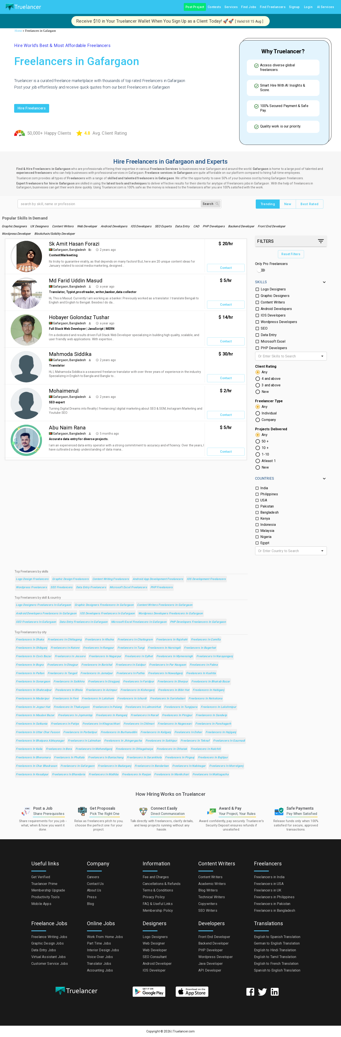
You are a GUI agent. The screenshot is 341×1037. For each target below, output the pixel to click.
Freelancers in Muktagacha (210, 774)
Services (231, 7)
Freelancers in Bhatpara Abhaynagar (40, 740)
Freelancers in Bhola (68, 690)
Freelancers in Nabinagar (189, 766)
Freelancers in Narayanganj (215, 656)
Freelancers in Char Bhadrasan (36, 766)
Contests (214, 7)
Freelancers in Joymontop (75, 715)
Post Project (195, 7)
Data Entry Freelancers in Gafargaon (84, 622)
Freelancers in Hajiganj (221, 732)
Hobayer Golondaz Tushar (79, 317)
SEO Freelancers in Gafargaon (36, 622)
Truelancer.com (184, 1031)
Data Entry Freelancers (91, 587)
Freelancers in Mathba (103, 774)
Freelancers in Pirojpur (177, 715)
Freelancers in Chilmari (139, 723)
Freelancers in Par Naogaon (167, 665)
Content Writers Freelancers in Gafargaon (164, 605)
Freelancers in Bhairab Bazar (211, 681)
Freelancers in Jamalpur (97, 673)
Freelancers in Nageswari (175, 723)
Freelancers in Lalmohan (84, 740)
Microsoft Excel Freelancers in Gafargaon (138, 622)
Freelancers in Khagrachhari (101, 723)
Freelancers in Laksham (98, 698)
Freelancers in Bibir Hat (173, 690)
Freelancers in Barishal (96, 665)
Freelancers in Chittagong (64, 639)
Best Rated (309, 204)
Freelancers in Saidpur (131, 665)
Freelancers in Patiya (65, 723)
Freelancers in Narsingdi (164, 648)
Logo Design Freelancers (32, 579)
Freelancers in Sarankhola (144, 757)
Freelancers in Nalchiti (206, 749)
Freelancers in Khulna (99, 639)
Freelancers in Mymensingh (174, 656)
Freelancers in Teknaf (195, 740)
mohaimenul (64, 391)
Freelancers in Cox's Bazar (33, 656)
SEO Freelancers (62, 587)
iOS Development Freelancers (206, 579)
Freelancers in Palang (107, 707)
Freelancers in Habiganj (208, 690)
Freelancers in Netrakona (205, 698)
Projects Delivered (271, 429)
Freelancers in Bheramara (33, 757)
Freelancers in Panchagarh (213, 723)
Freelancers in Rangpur (98, 648)
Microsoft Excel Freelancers (128, 587)
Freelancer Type (269, 401)
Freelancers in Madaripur (32, 698)
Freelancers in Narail (144, 715)
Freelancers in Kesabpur (32, 774)
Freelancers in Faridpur (138, 681)
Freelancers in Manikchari (171, 774)
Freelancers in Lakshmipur (218, 707)
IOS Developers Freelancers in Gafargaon (107, 613)
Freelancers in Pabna (204, 665)
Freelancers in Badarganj (114, 766)
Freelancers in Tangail (62, 673)
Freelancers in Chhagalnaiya (134, 749)
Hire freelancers (31, 108)
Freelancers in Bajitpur (213, 757)
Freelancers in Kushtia (201, 673)
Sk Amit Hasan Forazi (74, 244)
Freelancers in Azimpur (101, 690)
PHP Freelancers (162, 587)
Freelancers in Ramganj (111, 715)
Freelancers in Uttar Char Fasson (38, 732)
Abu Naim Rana (67, 428)
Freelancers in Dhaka (30, 639)
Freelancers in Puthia (130, 673)
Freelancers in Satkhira (69, 681)
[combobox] (287, 356)
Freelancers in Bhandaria (68, 774)
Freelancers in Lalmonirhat (143, 707)
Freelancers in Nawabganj (165, 673)
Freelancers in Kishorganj (137, 690)
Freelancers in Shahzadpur (33, 690)
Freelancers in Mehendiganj (94, 749)
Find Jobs (248, 7)
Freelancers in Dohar (188, 732)
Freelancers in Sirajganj (103, 681)
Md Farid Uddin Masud (75, 281)
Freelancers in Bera (59, 749)
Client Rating (265, 366)
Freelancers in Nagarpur (105, 656)
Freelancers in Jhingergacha (123, 740)
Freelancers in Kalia (29, 749)
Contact (225, 268)
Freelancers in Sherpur (173, 681)
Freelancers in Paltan (30, 673)
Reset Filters (291, 254)
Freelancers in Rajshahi (171, 639)
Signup (294, 7)
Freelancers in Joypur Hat (33, 707)
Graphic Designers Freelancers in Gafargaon (104, 605)
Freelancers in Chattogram (135, 639)
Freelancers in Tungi (131, 648)
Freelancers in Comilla (205, 639)
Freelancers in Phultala (69, 757)
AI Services (325, 7)
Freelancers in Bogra (29, 665)
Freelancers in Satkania (31, 723)
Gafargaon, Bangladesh (69, 249)
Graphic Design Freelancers (70, 579)
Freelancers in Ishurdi (131, 698)
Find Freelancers (272, 7)
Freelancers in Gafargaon (77, 766)
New (288, 204)
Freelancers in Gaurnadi (229, 740)
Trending (267, 204)
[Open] (322, 356)
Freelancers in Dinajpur (62, 665)
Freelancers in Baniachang (105, 757)
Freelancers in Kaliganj (156, 732)
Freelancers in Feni (65, 698)
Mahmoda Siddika (70, 354)
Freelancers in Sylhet (139, 656)
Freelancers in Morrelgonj (226, 766)
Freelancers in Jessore (70, 656)
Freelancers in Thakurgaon (71, 707)
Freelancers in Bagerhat (200, 648)
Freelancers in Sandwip (211, 715)
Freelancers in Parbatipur (80, 732)
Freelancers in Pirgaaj (179, 757)
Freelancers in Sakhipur (161, 740)
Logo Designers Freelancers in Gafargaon (43, 605)
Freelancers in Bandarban (152, 766)
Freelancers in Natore (65, 648)
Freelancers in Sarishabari (167, 698)
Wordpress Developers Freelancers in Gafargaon (170, 613)
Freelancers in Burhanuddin (119, 732)
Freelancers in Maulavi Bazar (35, 715)
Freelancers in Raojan (136, 774)
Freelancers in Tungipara (180, 707)
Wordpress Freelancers (31, 587)
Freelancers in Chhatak (172, 749)
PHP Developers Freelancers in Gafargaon (198, 622)
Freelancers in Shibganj (31, 648)
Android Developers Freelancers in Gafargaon (46, 613)
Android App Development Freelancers (158, 579)
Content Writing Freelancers (111, 579)
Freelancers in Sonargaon (33, 681)
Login (308, 7)
